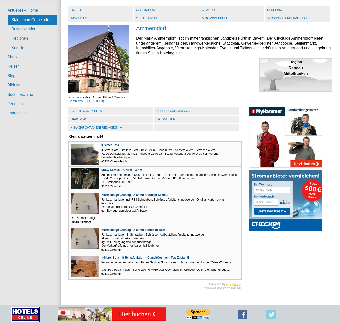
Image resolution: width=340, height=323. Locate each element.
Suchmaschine (20, 94)
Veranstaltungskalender (287, 18)
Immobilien (79, 18)
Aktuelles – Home (23, 10)
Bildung (14, 85)
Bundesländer (23, 29)
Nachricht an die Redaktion (96, 127)
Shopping (274, 10)
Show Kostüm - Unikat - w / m (121, 170)
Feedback (16, 104)
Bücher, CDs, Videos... (173, 111)
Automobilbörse (215, 18)
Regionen (19, 38)
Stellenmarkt (147, 18)
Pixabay (74, 97)
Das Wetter (165, 119)
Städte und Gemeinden (31, 20)
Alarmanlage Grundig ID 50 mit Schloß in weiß (133, 230)
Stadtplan (79, 119)
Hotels (76, 10)
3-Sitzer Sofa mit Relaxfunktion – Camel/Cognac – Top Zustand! (145, 257)
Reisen (14, 66)
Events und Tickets (86, 111)
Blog (11, 76)
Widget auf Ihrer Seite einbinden (222, 288)
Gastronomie (146, 10)
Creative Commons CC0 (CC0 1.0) (96, 99)
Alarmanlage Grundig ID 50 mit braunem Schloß (134, 195)
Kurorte (17, 48)
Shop (12, 57)
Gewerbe (209, 10)
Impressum (17, 113)
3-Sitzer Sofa (110, 145)
